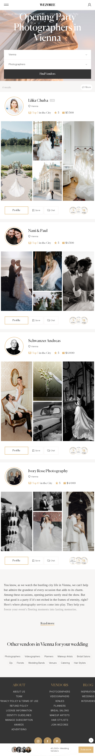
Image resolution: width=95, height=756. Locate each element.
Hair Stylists (80, 663)
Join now (86, 749)
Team (19, 696)
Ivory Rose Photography (48, 471)
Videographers (32, 656)
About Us (19, 691)
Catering (65, 663)
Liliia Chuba (38, 101)
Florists (20, 663)
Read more (47, 623)
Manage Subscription (19, 720)
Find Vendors (47, 73)
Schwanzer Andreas (44, 341)
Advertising (19, 729)
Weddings (88, 696)
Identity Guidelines (19, 715)
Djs (11, 663)
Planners (48, 656)
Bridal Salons (83, 656)
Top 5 (33, 112)
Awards (19, 724)
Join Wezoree (59, 724)
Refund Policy (19, 705)
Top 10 (34, 483)
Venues (53, 663)
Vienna (33, 106)
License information (19, 710)
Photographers (12, 656)
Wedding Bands (36, 663)
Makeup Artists (65, 656)
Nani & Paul (37, 231)
